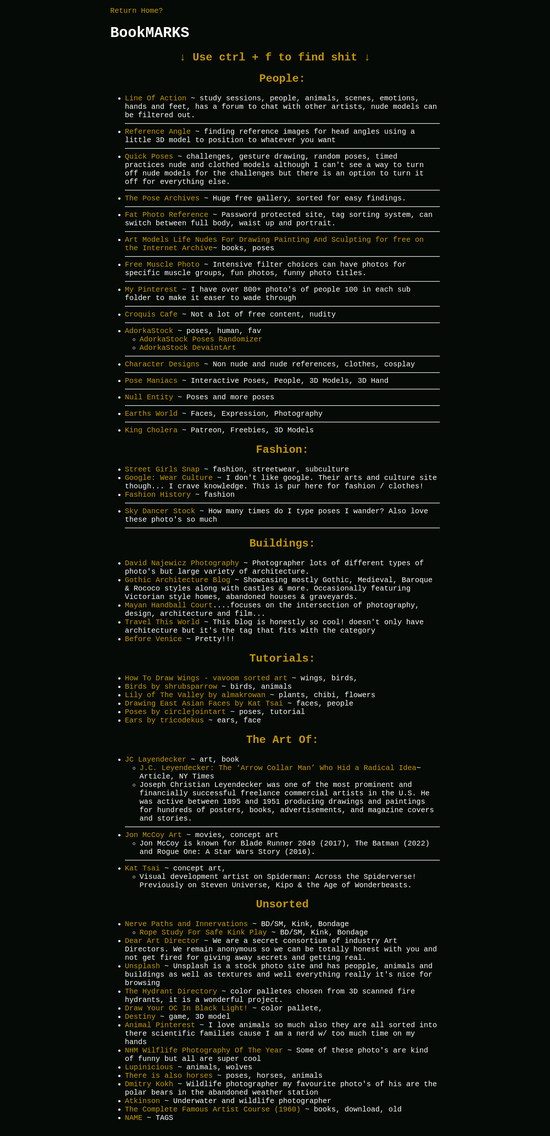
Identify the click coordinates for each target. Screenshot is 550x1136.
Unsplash (142, 966)
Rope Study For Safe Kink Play (203, 932)
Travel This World (162, 622)
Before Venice (153, 639)
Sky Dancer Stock (160, 511)
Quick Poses (149, 156)
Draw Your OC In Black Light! (186, 1008)
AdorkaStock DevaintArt (188, 348)
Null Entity (149, 397)
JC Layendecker (155, 759)
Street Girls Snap (162, 469)
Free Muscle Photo (162, 264)
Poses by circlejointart (175, 712)
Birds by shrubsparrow (171, 686)
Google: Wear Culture (169, 478)
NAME (133, 1118)
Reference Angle (158, 131)
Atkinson (142, 1101)
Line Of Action (155, 98)
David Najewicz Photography (182, 563)
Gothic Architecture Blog (177, 580)
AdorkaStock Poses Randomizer (201, 339)
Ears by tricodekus (164, 720)
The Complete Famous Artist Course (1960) (213, 1109)
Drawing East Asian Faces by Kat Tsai (204, 703)
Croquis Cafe (151, 314)
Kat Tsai (142, 868)
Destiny (140, 1017)
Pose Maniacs (151, 381)
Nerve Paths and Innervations (186, 924)
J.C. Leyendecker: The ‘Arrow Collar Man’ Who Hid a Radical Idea (278, 768)
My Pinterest (151, 289)
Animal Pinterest (160, 1025)
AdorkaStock (149, 331)
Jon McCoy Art (153, 835)
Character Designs (162, 364)
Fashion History (158, 495)
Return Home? (136, 11)
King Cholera (151, 430)
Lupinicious (149, 1067)
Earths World (151, 414)
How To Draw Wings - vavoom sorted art (206, 678)
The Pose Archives (162, 198)
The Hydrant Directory (171, 991)
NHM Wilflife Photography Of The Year (204, 1050)
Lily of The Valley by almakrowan (195, 695)
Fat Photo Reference (166, 215)
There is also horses (169, 1076)
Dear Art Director (162, 941)
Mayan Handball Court (169, 605)
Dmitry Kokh (149, 1084)
